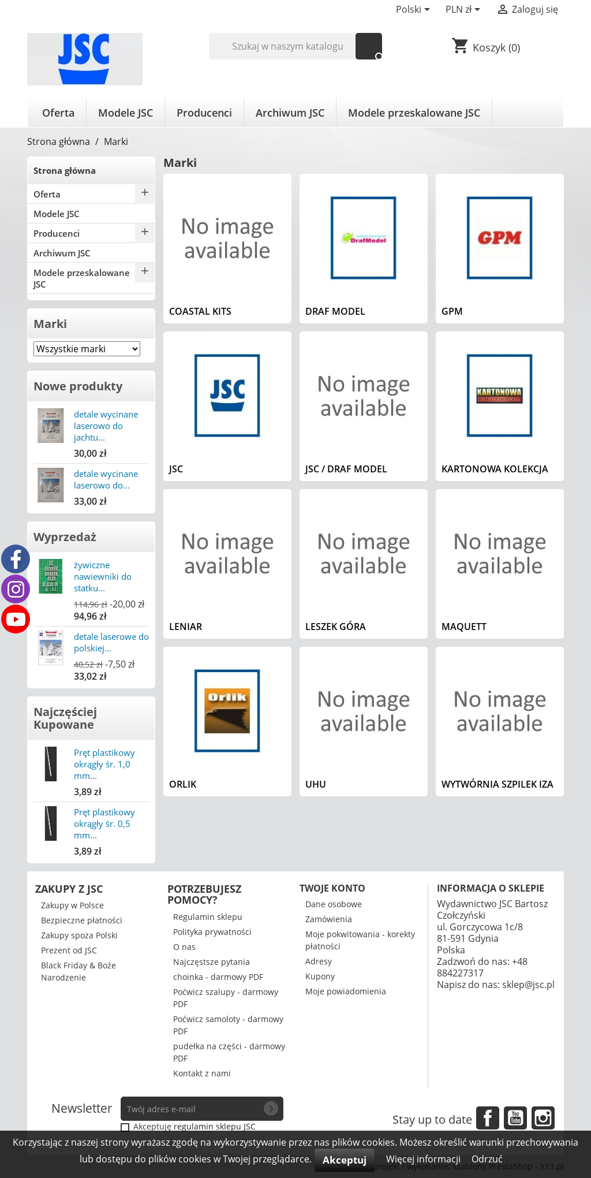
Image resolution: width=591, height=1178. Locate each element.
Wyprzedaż (64, 537)
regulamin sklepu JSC (215, 1126)
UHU (315, 784)
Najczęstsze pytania (211, 961)
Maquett (464, 626)
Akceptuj (344, 1159)
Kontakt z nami (202, 1073)
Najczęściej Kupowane (65, 718)
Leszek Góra (335, 626)
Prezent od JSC (69, 950)
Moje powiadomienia (345, 991)
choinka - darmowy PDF (218, 976)
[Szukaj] (296, 46)
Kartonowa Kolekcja (495, 469)
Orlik (182, 784)
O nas (184, 946)
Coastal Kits (200, 311)
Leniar (185, 626)
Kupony (320, 976)
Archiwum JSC (290, 113)
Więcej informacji (424, 1159)
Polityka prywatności (212, 931)
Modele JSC (125, 113)
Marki (50, 323)
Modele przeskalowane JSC (414, 113)
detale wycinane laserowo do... (106, 479)
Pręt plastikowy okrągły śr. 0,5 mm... (104, 823)
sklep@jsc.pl (528, 984)
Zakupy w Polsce (72, 905)
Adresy (318, 961)
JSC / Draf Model (346, 469)
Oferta (58, 113)
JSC (176, 469)
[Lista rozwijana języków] (415, 10)
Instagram (543, 1117)
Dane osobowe (333, 904)
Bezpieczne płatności (81, 920)
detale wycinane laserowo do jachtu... (106, 425)
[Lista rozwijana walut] (465, 10)
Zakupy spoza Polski (79, 935)
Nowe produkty (77, 386)
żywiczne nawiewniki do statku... (103, 576)
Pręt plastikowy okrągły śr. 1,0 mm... (104, 764)
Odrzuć (487, 1159)
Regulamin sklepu (207, 916)
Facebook (487, 1117)
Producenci (204, 113)
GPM (452, 311)
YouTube (515, 1117)
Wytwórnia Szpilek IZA (497, 784)
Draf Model (335, 311)
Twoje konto (332, 888)
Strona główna (64, 170)
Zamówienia (328, 919)
